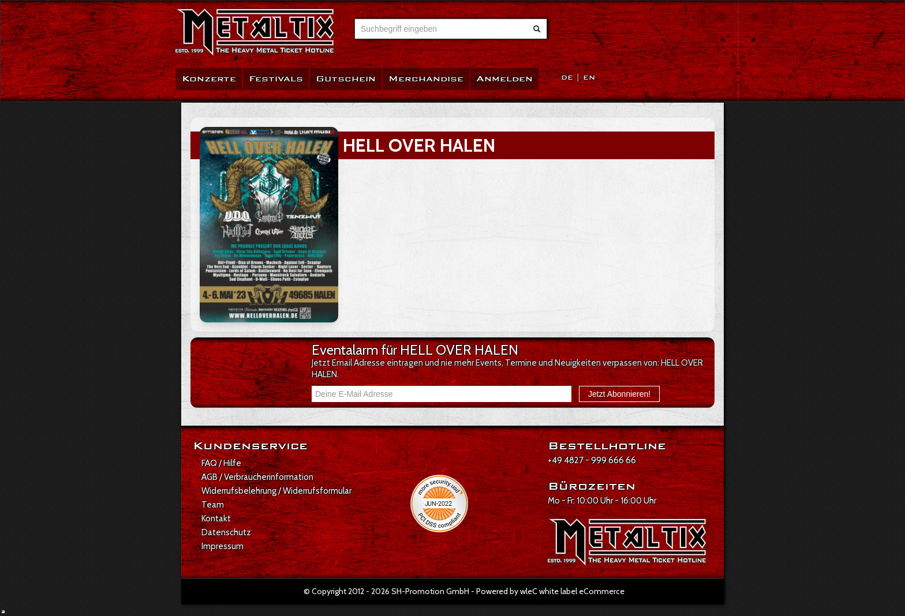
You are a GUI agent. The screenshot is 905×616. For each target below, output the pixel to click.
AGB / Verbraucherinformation (257, 477)
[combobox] (440, 29)
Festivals (276, 78)
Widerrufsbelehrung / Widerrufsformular (276, 491)
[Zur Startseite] (255, 32)
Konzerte (209, 78)
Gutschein (346, 78)
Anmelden (504, 78)
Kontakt (216, 518)
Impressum (222, 546)
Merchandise (425, 78)
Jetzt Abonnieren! (619, 394)
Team (212, 504)
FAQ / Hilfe (221, 463)
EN (589, 77)
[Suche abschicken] (537, 29)
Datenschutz (226, 532)
